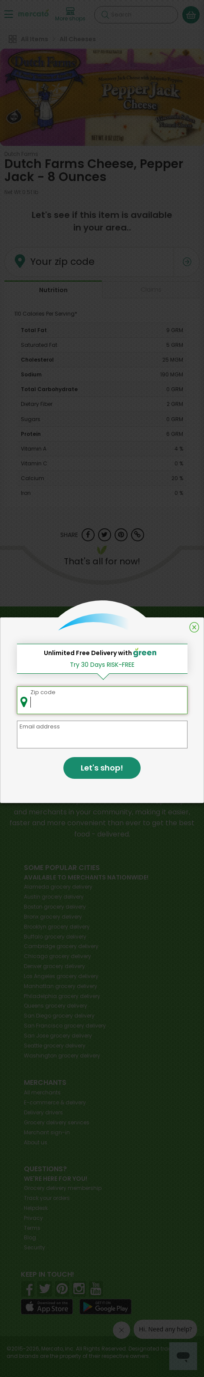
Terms (32, 1228)
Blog (30, 1237)
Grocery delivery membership (63, 1188)
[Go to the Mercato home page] (33, 12)
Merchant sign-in (47, 1132)
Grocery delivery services (56, 1122)
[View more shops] (70, 14)
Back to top (102, 617)
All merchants (42, 1092)
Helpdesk (36, 1208)
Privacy (33, 1218)
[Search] (136, 14)
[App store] (47, 1306)
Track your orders (47, 1198)
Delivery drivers (43, 1112)
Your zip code (62, 261)
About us (35, 1142)
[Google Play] (105, 1306)
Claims (151, 289)
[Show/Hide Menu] (8, 13)
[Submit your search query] (105, 14)
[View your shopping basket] (191, 14)
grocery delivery (58, 886)
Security (34, 1247)
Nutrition (53, 290)
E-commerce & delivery (55, 1102)
